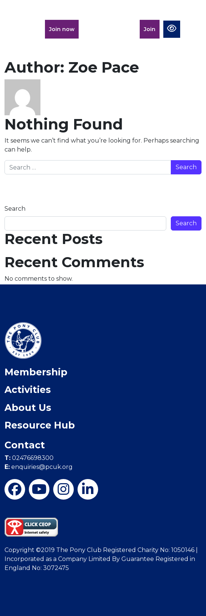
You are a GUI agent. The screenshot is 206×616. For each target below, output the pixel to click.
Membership (35, 372)
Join (149, 29)
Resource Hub (39, 425)
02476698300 (29, 457)
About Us (27, 407)
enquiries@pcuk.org (38, 466)
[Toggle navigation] (193, 26)
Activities (27, 389)
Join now (62, 29)
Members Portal (109, 29)
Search (14, 208)
